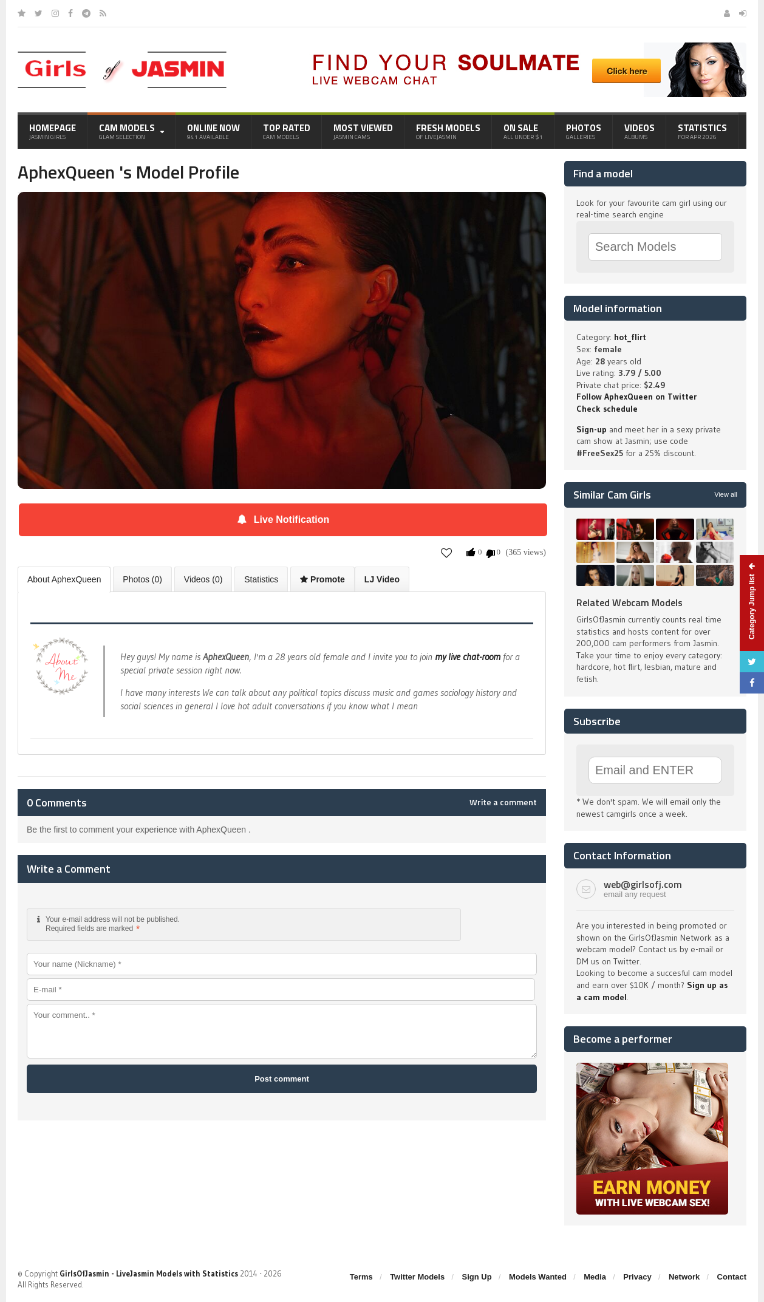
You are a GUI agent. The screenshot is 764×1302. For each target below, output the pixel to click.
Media (595, 1276)
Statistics (702, 131)
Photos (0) (142, 579)
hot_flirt (630, 337)
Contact (731, 1276)
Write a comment (503, 802)
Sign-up (591, 429)
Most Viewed (363, 131)
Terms (361, 1276)
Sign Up (477, 1276)
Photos (583, 131)
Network (684, 1276)
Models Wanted (538, 1276)
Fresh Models (448, 131)
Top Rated (286, 131)
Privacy (637, 1276)
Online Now (213, 131)
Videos (639, 131)
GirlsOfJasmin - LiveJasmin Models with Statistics (149, 1273)
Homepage (52, 131)
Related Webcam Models (629, 602)
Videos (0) (203, 579)
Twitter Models (417, 1276)
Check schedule (607, 408)
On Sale (523, 131)
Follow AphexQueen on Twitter (636, 396)
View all (725, 494)
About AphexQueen (64, 579)
